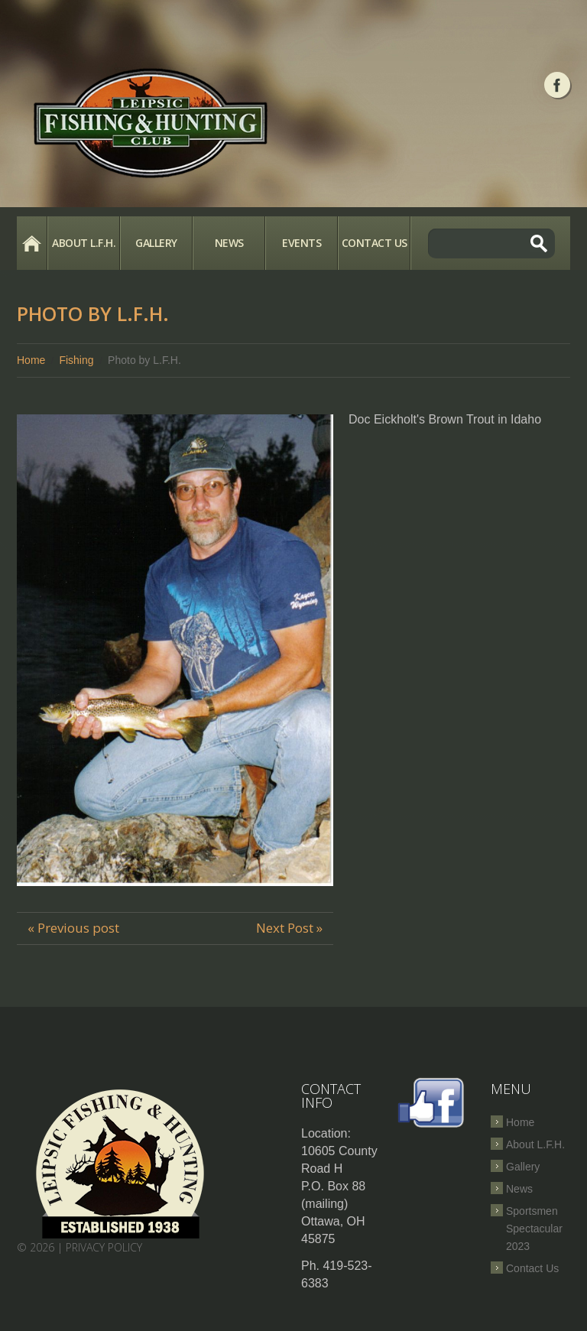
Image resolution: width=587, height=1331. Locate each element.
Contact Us (374, 242)
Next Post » (289, 928)
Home (32, 243)
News (229, 242)
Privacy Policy (104, 1247)
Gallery (156, 242)
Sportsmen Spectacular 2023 (534, 1228)
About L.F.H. (83, 242)
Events (301, 242)
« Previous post (73, 928)
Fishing (76, 360)
